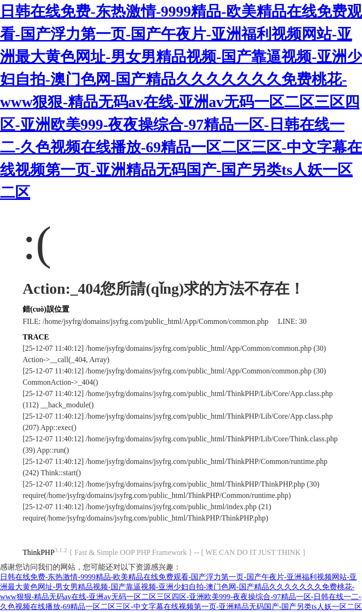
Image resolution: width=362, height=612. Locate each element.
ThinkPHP (39, 552)
